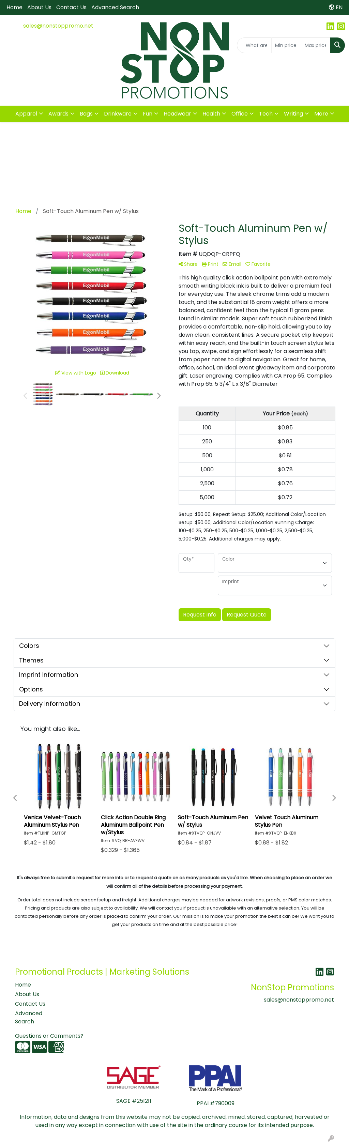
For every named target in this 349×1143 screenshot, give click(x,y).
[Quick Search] (254, 45)
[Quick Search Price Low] (286, 45)
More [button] (321, 114)
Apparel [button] (26, 114)
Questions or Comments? (49, 1036)
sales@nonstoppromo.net (58, 26)
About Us (39, 7)
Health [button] (211, 114)
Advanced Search (115, 7)
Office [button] (239, 114)
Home (14, 7)
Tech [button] (266, 114)
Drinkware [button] (118, 114)
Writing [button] (293, 114)
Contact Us (71, 7)
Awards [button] (58, 114)
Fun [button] (147, 114)
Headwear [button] (177, 114)
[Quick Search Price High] (316, 45)
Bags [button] (86, 114)
